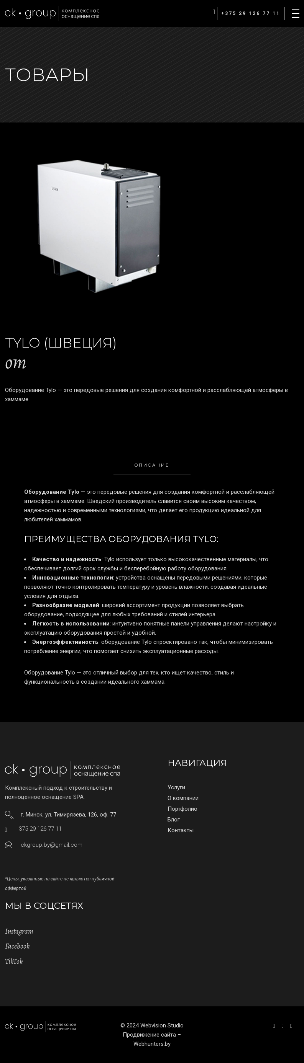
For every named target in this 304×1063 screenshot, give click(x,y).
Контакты (181, 830)
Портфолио (182, 808)
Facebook (17, 946)
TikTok (14, 962)
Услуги (176, 787)
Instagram (19, 931)
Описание (152, 465)
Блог (174, 819)
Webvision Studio (162, 1025)
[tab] (152, 465)
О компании (183, 798)
